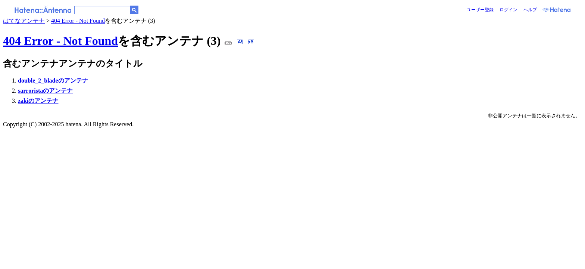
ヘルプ (530, 9)
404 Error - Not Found (78, 21)
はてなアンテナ (24, 21)
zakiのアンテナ (38, 101)
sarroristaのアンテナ (45, 90)
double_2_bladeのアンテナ (53, 80)
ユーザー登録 (480, 9)
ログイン (508, 9)
